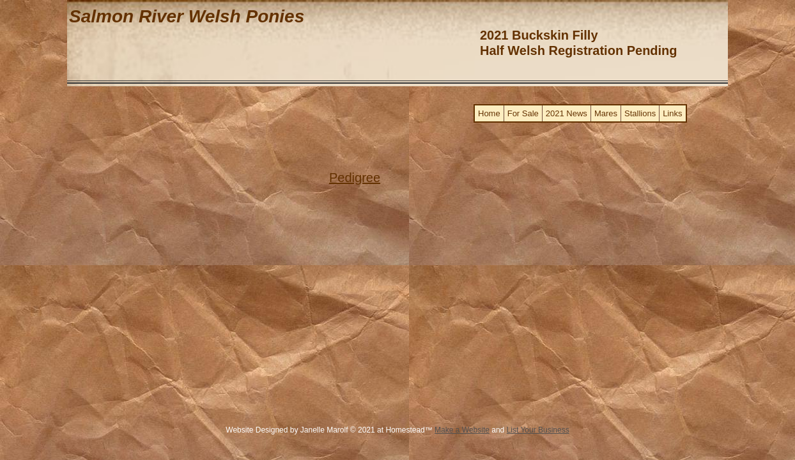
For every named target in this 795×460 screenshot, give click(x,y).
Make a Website (462, 429)
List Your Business (538, 429)
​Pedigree (354, 178)
